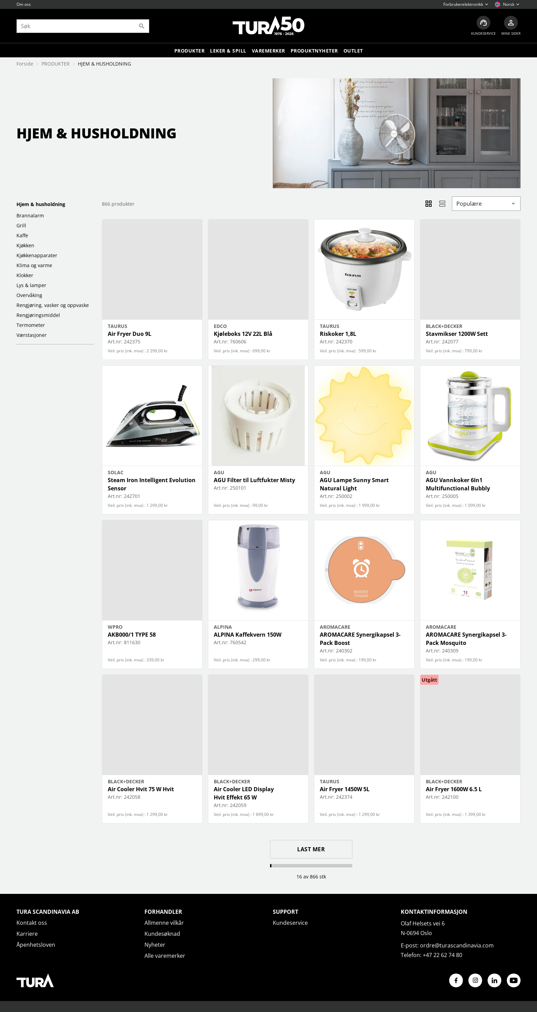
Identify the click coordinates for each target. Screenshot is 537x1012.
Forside (24, 63)
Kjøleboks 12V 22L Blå (243, 334)
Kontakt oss (31, 922)
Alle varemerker (164, 955)
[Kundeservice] (483, 26)
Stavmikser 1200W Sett (457, 334)
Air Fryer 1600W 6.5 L (454, 789)
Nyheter (154, 944)
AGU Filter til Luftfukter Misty (254, 480)
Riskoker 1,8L (338, 334)
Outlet (353, 50)
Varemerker (268, 50)
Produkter (189, 50)
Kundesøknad (162, 933)
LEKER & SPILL (228, 50)
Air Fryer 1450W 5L (345, 789)
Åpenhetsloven (35, 944)
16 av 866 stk (311, 876)
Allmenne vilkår (164, 922)
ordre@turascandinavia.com (457, 945)
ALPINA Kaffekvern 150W (247, 634)
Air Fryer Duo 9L (129, 334)
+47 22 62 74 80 (442, 955)
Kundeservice (290, 922)
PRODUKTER (56, 63)
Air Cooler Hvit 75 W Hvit (141, 789)
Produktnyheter (314, 50)
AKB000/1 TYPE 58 (132, 634)
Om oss (23, 4)
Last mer (311, 849)
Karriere (27, 933)
